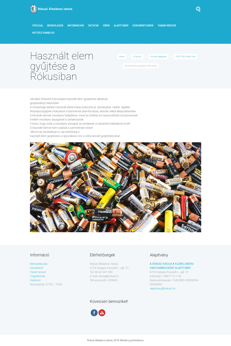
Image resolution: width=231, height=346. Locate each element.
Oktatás (93, 25)
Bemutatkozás (39, 263)
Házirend (35, 280)
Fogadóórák (37, 276)
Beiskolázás (55, 25)
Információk (75, 25)
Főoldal (37, 25)
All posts (137, 56)
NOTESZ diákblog (43, 32)
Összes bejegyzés (158, 56)
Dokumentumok (143, 25)
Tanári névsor (38, 272)
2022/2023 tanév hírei (186, 56)
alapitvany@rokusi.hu (162, 288)
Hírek (106, 25)
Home (121, 56)
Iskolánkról (36, 268)
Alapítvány (121, 25)
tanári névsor (167, 25)
